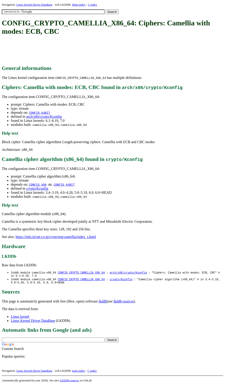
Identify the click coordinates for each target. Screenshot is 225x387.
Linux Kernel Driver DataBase (34, 4)
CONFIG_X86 (38, 184)
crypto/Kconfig (37, 188)
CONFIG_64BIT (39, 113)
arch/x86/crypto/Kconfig (44, 116)
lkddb (103, 303)
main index (78, 372)
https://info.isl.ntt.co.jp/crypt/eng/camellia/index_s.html (56, 237)
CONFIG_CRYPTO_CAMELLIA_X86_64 (81, 273)
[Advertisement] (84, 50)
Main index (79, 4)
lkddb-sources (124, 303)
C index (92, 4)
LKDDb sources (69, 382)
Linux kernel (20, 318)
